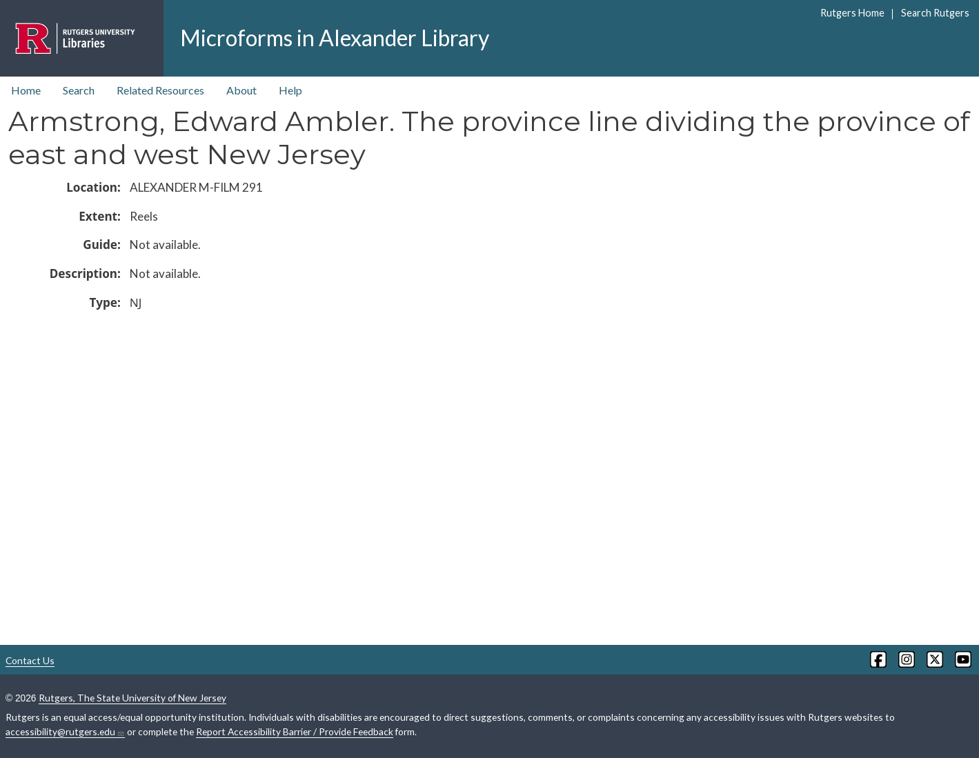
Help (290, 90)
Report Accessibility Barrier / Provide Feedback (294, 731)
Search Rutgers (935, 13)
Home (26, 90)
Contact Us (30, 660)
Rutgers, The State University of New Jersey (132, 698)
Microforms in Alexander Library (334, 37)
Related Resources (160, 90)
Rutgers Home (852, 13)
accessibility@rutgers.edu (65, 732)
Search (79, 90)
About (241, 90)
